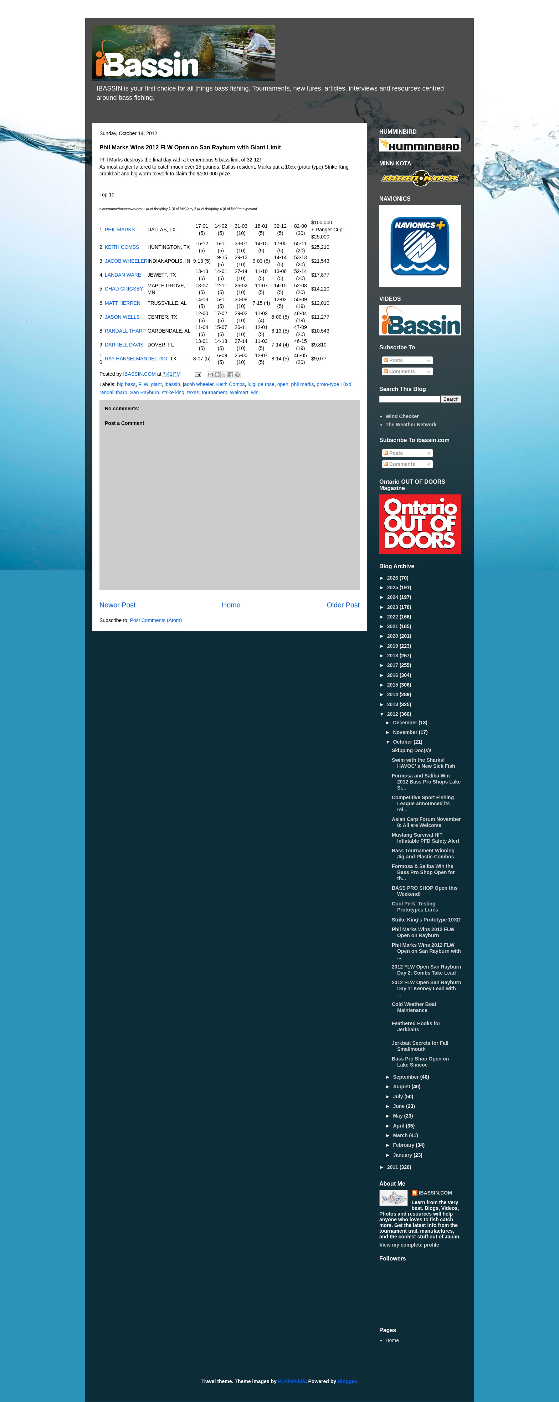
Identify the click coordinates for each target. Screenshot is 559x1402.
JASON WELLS (122, 317)
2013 (393, 704)
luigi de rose (261, 384)
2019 (393, 646)
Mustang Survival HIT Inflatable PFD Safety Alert (426, 838)
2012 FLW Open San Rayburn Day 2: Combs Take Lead (426, 970)
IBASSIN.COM (140, 374)
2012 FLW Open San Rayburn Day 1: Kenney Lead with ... (426, 988)
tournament (214, 392)
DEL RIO (158, 358)
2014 (393, 694)
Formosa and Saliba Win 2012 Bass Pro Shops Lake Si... (426, 782)
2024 (393, 597)
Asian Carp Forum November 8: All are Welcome (426, 822)
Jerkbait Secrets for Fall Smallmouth (420, 1046)
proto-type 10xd (334, 384)
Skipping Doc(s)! (411, 750)
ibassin (172, 384)
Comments (399, 371)
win (254, 392)
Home (231, 605)
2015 (393, 685)
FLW (143, 384)
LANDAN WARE (123, 275)
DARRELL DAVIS (124, 345)
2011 (393, 1167)
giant (156, 384)
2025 (393, 587)
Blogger (347, 1381)
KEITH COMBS (122, 247)
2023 (393, 607)
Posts (393, 360)
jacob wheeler (198, 384)
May (398, 1116)
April (399, 1126)
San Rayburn (144, 392)
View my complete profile (409, 1245)
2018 (393, 655)
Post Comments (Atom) (156, 620)
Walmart (239, 392)
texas (193, 392)
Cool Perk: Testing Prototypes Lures (415, 907)
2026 (393, 578)
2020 (393, 636)
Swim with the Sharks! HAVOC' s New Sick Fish (423, 763)
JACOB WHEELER (126, 261)
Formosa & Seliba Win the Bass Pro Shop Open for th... (423, 872)
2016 (393, 675)
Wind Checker (402, 416)
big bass (126, 384)
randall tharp (113, 392)
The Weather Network (411, 424)
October (403, 742)
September (406, 1077)
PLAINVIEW (292, 1381)
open (282, 384)
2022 (393, 617)
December (406, 722)
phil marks (302, 384)
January (403, 1155)
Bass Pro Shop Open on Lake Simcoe (420, 1062)
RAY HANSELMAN (126, 358)
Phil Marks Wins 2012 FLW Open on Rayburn (423, 932)
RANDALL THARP (125, 331)
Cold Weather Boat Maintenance (414, 1007)
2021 (393, 626)
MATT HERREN (122, 303)
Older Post (343, 605)
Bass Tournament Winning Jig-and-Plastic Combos (423, 853)
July (398, 1096)
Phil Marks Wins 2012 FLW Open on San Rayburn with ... (426, 951)
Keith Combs (230, 384)
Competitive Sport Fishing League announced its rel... (423, 803)
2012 (393, 714)
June (399, 1106)
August (402, 1086)
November (406, 732)
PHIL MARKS (120, 229)
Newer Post (117, 605)
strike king (173, 392)
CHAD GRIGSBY (124, 289)
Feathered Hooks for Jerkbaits (416, 1026)
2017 (393, 665)
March (401, 1135)
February (404, 1145)
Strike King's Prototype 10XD (426, 920)
